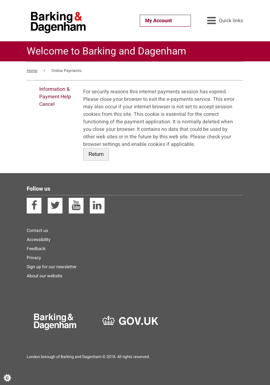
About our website (44, 276)
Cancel (47, 104)
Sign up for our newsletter (52, 267)
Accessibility (39, 239)
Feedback (36, 248)
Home (32, 71)
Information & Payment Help (55, 92)
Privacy (34, 257)
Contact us (37, 230)
